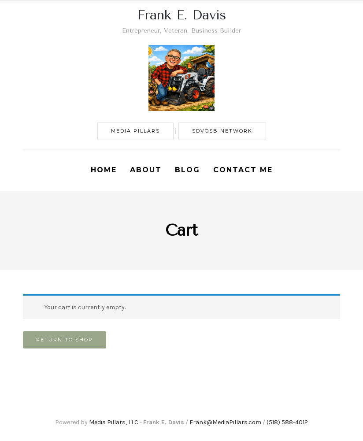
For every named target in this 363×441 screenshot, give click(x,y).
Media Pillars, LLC (113, 422)
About (146, 170)
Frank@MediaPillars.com (225, 422)
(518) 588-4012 (287, 422)
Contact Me (243, 170)
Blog (187, 170)
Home (104, 170)
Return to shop (64, 340)
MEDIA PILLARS (135, 131)
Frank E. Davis (181, 15)
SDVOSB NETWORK (222, 131)
